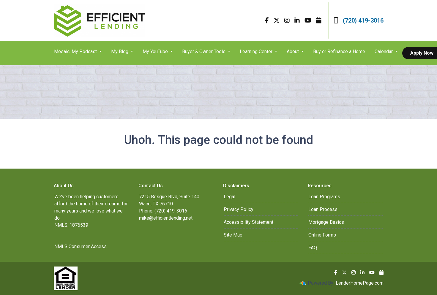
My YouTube (156, 51)
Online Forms (322, 235)
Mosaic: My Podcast (76, 51)
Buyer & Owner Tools (204, 51)
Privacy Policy (238, 209)
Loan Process (322, 209)
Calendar (384, 51)
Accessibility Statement (248, 222)
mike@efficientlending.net (166, 218)
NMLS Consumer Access (80, 246)
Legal (229, 196)
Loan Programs (324, 196)
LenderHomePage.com (360, 283)
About (293, 51)
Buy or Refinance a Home (339, 51)
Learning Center (257, 51)
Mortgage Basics (326, 222)
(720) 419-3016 (359, 20)
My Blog (120, 51)
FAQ (312, 247)
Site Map (233, 235)
